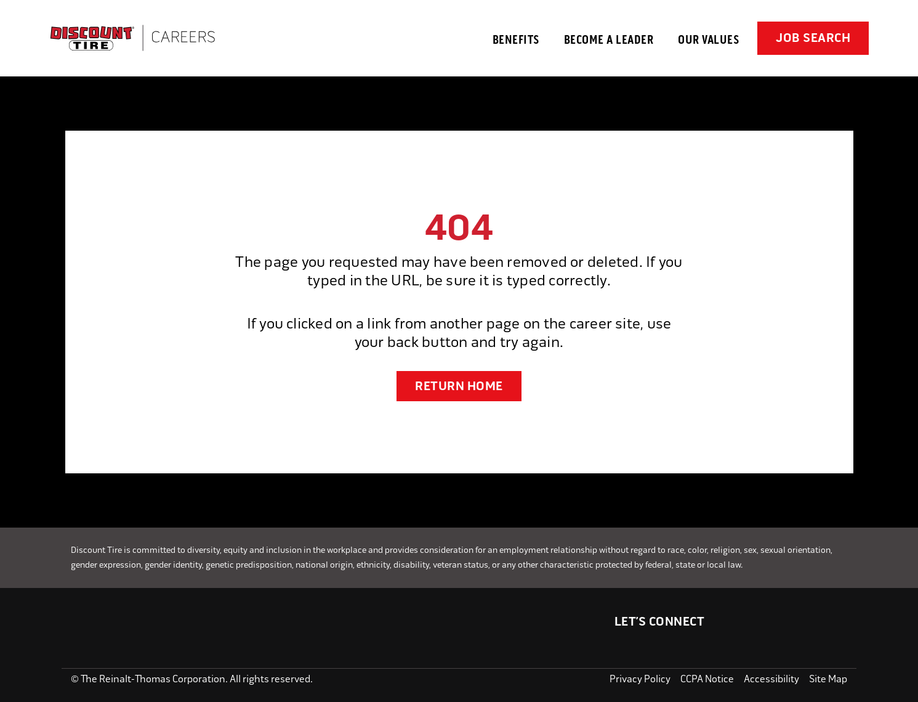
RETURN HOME (459, 386)
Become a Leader (609, 39)
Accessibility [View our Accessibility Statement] (771, 679)
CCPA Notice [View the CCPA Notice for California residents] (707, 679)
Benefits (516, 39)
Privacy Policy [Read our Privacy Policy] (640, 679)
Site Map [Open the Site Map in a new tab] (828, 679)
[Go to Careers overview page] (132, 38)
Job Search (813, 38)
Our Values (708, 39)
